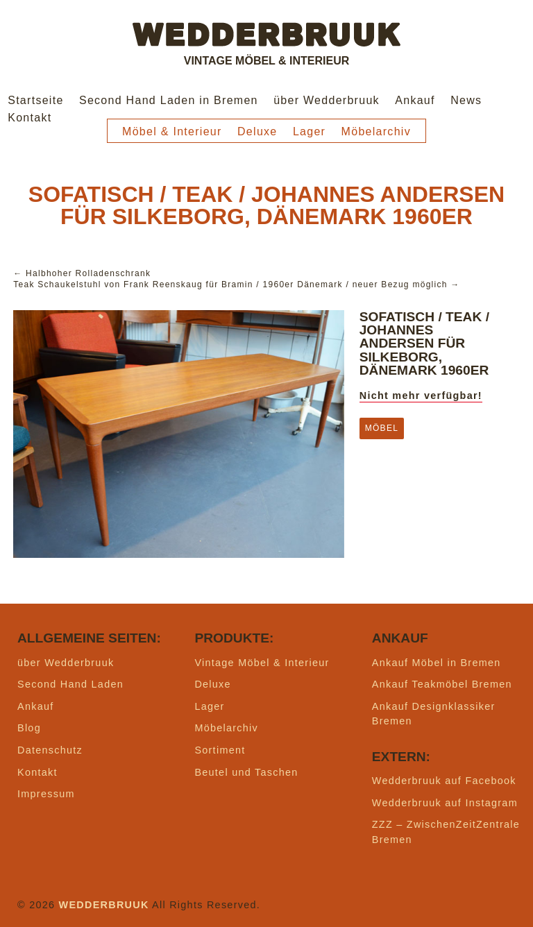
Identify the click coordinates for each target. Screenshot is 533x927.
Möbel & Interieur (172, 131)
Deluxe (257, 131)
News (466, 100)
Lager (309, 131)
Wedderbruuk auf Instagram (445, 802)
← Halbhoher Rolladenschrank (82, 273)
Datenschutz (50, 750)
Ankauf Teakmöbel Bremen (442, 684)
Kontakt (29, 118)
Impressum (46, 793)
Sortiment (219, 750)
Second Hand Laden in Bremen (168, 100)
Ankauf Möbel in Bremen (436, 662)
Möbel (381, 428)
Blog (29, 727)
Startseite (35, 100)
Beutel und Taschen (246, 772)
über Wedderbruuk (326, 100)
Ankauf (415, 100)
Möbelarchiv (376, 131)
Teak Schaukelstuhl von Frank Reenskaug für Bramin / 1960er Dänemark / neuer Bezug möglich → (236, 284)
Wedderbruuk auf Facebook (444, 780)
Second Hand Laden (70, 684)
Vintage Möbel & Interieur (261, 662)
